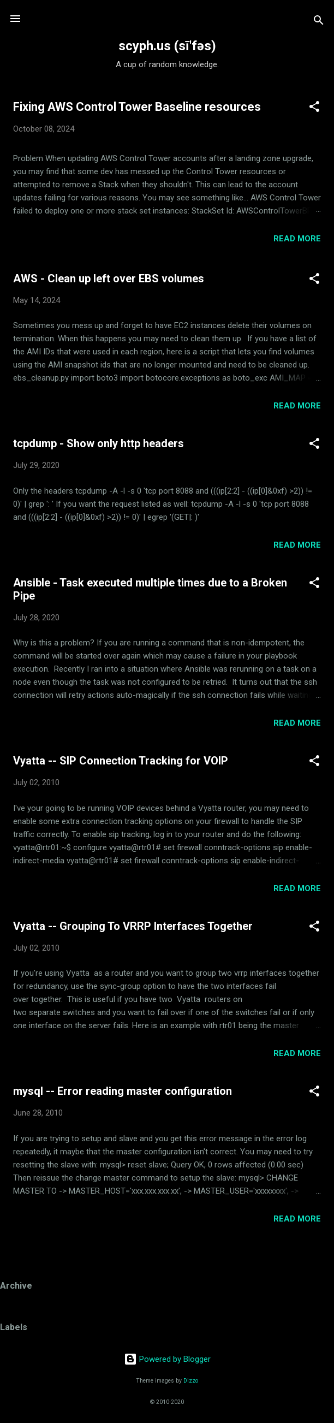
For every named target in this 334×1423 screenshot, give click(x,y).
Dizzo (190, 1380)
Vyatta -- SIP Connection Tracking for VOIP (120, 760)
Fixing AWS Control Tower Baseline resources (137, 107)
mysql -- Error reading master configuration (122, 1091)
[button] (314, 108)
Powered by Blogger (167, 1359)
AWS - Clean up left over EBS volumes (108, 278)
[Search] (318, 22)
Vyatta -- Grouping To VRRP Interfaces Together (133, 926)
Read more (297, 239)
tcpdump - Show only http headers (98, 443)
